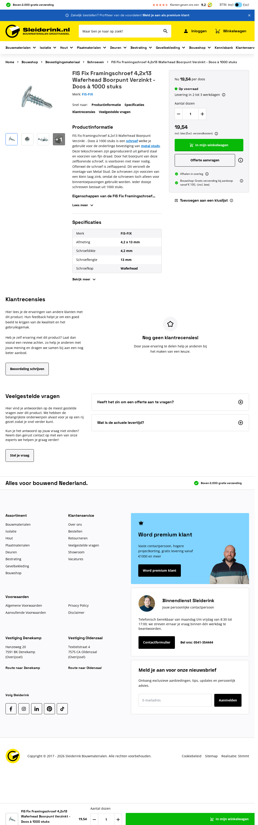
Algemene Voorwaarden (23, 605)
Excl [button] (246, 5)
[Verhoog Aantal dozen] (202, 114)
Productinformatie (106, 105)
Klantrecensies (83, 112)
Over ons (75, 524)
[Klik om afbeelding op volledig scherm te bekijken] (35, 100)
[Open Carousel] (59, 139)
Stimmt (243, 756)
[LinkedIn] (36, 708)
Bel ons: (196, 642)
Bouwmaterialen (18, 48)
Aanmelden (228, 700)
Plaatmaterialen (89, 48)
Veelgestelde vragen (114, 112)
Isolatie (45, 48)
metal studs (150, 146)
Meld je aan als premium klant (166, 15)
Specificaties (134, 105)
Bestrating (138, 48)
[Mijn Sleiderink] (194, 31)
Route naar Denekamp (22, 668)
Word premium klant (159, 570)
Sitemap (211, 756)
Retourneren (78, 538)
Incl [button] (231, 5)
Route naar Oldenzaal (85, 668)
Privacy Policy (78, 605)
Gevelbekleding (168, 48)
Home (9, 62)
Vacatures (75, 559)
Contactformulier (156, 642)
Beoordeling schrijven (27, 369)
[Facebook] (10, 708)
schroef (132, 141)
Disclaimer (76, 612)
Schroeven (95, 62)
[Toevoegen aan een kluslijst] (242, 817)
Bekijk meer (84, 279)
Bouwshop (197, 48)
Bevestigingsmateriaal (62, 62)
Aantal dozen (185, 103)
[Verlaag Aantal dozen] (178, 114)
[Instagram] (23, 708)
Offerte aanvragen (204, 160)
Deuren (115, 48)
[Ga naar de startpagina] (37, 31)
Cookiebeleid (191, 756)
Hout (64, 48)
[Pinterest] (49, 708)
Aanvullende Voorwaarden (25, 612)
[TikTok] (62, 708)
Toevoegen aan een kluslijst (201, 200)
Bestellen (75, 531)
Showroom (76, 552)
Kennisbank (224, 48)
